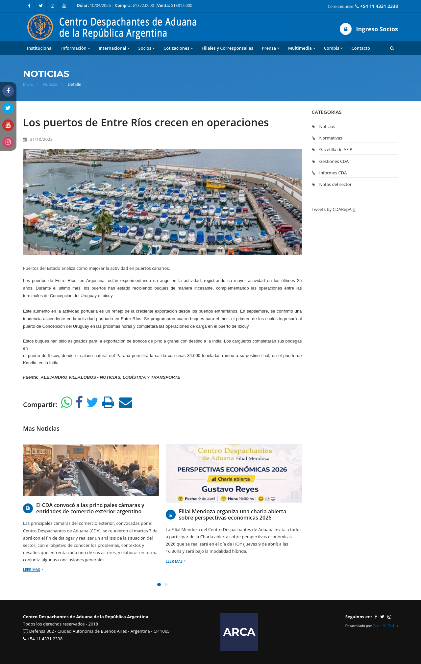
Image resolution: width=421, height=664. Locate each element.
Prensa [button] (271, 48)
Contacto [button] (360, 48)
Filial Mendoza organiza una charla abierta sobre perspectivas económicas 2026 (232, 514)
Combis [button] (333, 48)
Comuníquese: (363, 6)
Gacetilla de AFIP (335, 149)
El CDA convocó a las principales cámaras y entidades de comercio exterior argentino (90, 508)
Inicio (28, 84)
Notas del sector (335, 184)
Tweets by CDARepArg (334, 209)
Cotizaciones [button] (178, 48)
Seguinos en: (358, 617)
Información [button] (75, 48)
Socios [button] (146, 48)
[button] (392, 48)
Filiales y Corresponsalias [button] (227, 48)
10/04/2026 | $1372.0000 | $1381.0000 (134, 5)
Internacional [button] (114, 48)
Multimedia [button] (301, 48)
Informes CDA (333, 173)
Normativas (330, 138)
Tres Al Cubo (385, 625)
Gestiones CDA (334, 161)
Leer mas (33, 569)
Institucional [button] (40, 48)
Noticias (50, 84)
